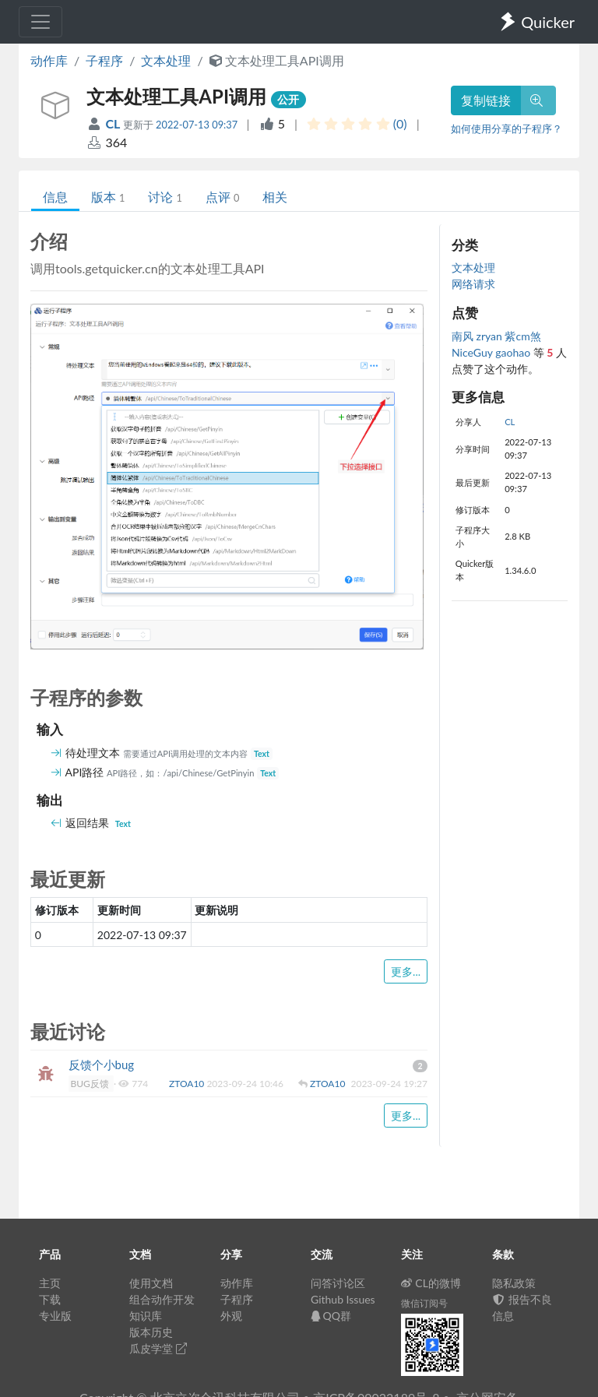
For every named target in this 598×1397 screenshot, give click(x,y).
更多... (405, 971)
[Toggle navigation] (40, 21)
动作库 (49, 60)
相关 (274, 196)
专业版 (55, 1315)
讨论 (164, 196)
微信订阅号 (424, 1303)
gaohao (514, 352)
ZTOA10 (187, 1083)
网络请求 (473, 283)
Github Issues (343, 1299)
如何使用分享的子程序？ (506, 128)
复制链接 (486, 100)
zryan (491, 336)
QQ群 (331, 1315)
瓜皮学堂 (158, 1348)
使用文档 (151, 1283)
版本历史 (151, 1332)
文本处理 (166, 60)
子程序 (104, 60)
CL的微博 (431, 1283)
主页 (50, 1283)
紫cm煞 (522, 336)
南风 (464, 336)
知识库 (145, 1315)
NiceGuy (473, 352)
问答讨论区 (338, 1283)
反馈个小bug (102, 1064)
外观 (231, 1315)
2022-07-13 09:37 (196, 124)
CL (113, 123)
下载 (50, 1299)
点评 (222, 196)
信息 (55, 196)
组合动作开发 (162, 1299)
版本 (108, 196)
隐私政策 (514, 1283)
